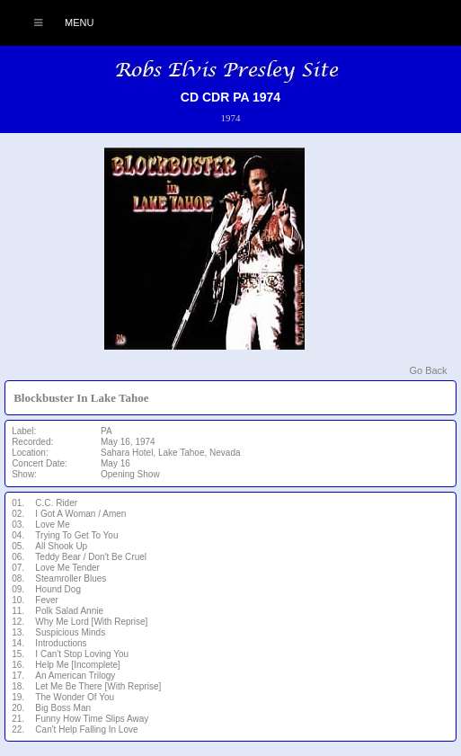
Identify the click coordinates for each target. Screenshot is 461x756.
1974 (230, 117)
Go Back (428, 370)
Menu (54, 22)
